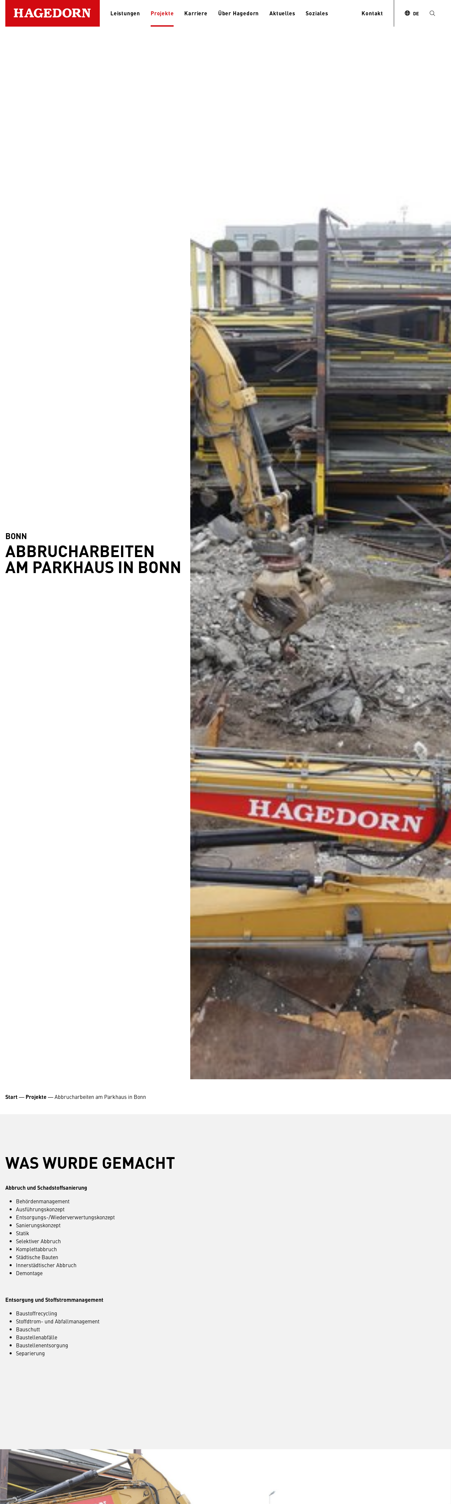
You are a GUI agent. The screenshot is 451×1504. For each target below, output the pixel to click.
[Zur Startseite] (52, 13)
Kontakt (372, 13)
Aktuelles (282, 13)
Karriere (195, 13)
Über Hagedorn (238, 13)
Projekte (162, 13)
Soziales (317, 13)
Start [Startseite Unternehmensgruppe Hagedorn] (11, 1097)
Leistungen (125, 13)
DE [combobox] (416, 13)
